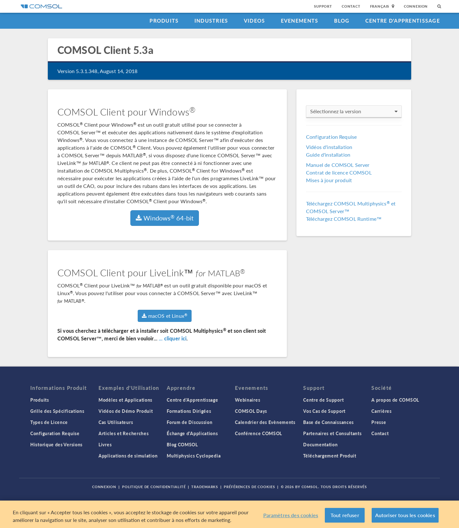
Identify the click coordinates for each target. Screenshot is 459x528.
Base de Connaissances (328, 422)
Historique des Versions (56, 444)
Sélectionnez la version (353, 111)
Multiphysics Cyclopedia (194, 455)
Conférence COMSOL (258, 433)
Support (323, 6)
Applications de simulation (127, 455)
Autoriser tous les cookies (405, 515)
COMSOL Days (251, 411)
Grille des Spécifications (57, 411)
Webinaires (247, 400)
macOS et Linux (164, 315)
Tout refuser (345, 515)
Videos (254, 20)
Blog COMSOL (182, 444)
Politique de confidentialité (154, 486)
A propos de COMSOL (395, 400)
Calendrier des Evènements (265, 422)
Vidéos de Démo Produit (125, 411)
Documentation (320, 444)
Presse (378, 422)
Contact (351, 6)
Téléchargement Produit (329, 455)
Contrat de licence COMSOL (339, 172)
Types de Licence (49, 422)
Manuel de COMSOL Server (337, 164)
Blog (342, 20)
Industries (211, 20)
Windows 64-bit (165, 217)
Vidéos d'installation (329, 147)
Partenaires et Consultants (332, 433)
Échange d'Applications (192, 433)
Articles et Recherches (123, 433)
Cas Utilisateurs (115, 422)
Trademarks (204, 486)
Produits (163, 20)
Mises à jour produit (329, 180)
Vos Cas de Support (324, 411)
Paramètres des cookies (290, 515)
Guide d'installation (328, 154)
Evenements (299, 20)
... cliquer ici (172, 338)
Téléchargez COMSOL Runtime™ (344, 218)
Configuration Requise (331, 136)
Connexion (416, 6)
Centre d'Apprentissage (402, 20)
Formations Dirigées (189, 411)
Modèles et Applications (125, 400)
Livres (105, 444)
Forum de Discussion (189, 422)
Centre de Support (323, 400)
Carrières (381, 411)
